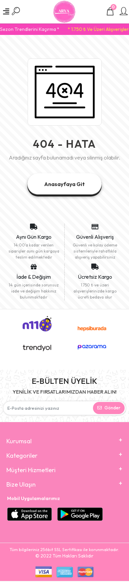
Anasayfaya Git (64, 184)
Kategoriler (21, 455)
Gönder (108, 407)
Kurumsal (19, 441)
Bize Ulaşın (21, 484)
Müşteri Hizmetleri (31, 470)
